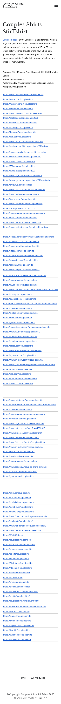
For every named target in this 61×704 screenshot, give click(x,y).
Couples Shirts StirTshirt (13, 5)
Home (22, 677)
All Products (38, 677)
